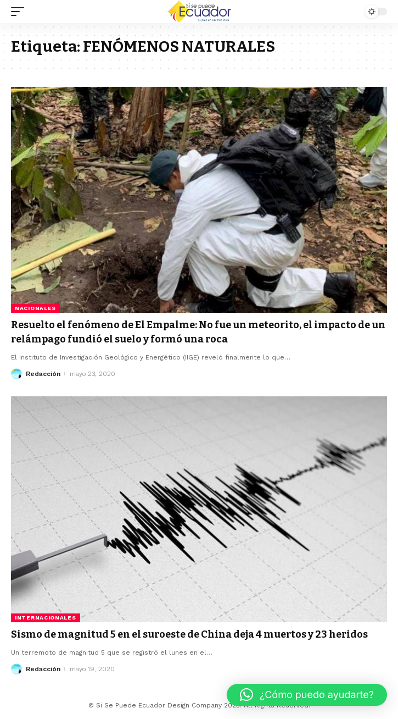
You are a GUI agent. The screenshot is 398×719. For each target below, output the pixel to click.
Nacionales (35, 308)
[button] (307, 695)
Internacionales (45, 618)
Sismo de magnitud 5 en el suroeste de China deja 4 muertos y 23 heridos (189, 634)
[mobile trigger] (20, 11)
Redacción (43, 374)
